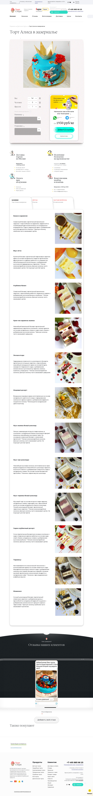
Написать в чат (57, 117)
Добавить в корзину (64, 130)
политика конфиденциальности (22, 791)
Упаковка (19, 126)
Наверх (89, 791)
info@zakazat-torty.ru (62, 191)
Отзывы (35, 16)
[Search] (89, 16)
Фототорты (35, 776)
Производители (52, 781)
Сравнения (51, 787)
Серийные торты (37, 774)
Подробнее (61, 102)
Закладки (50, 785)
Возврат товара (52, 774)
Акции (49, 783)
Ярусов (18, 107)
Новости (50, 778)
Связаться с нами (52, 772)
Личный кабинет (76, 2)
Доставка (59, 16)
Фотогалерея (47, 16)
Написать (55, 12)
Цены (69, 16)
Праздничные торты (38, 772)
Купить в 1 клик (64, 136)
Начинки (24, 16)
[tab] (20, 203)
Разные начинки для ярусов (22, 111)
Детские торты (22, 26)
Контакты (78, 16)
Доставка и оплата (53, 766)
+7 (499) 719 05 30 (60, 189)
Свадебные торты (37, 768)
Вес (16, 98)
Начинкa (19, 114)
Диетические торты (38, 778)
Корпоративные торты (38, 770)
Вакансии (50, 770)
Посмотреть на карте (77, 769)
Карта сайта (51, 776)
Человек (18, 102)
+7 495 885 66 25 (75, 9)
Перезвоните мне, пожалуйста (75, 11)
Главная (12, 26)
